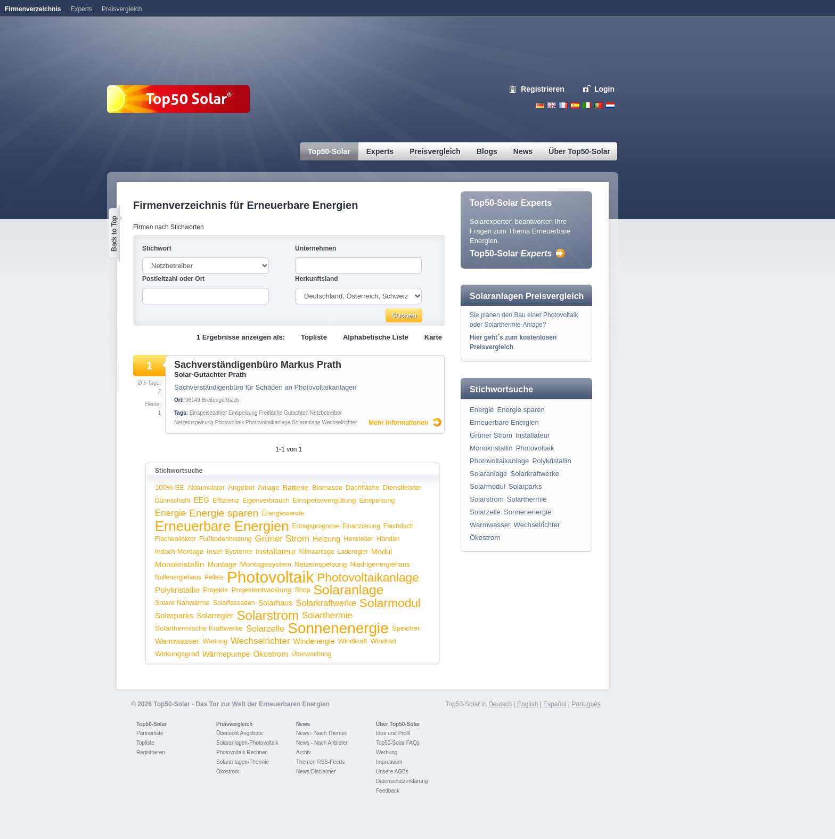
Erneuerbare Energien (222, 526)
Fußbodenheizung (225, 539)
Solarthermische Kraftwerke (199, 628)
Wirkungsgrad (177, 654)
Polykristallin (177, 589)
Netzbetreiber (326, 413)
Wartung (214, 641)
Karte (433, 337)
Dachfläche (363, 487)
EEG (201, 500)
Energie (170, 513)
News (303, 724)
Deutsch (540, 105)
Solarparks (174, 615)
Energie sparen (223, 513)
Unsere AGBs (392, 772)
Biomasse (327, 487)
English (551, 105)
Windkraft (352, 641)
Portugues (598, 105)
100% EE (169, 487)
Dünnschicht (173, 500)
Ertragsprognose (315, 526)
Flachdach (398, 526)
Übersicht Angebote (239, 733)
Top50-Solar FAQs (398, 743)
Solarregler (215, 615)
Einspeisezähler (208, 413)
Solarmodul (390, 603)
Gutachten (296, 413)
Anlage (268, 487)
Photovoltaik (229, 422)
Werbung (386, 752)
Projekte (215, 590)
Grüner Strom (282, 539)
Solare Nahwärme (182, 603)
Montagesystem (265, 564)
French (563, 105)
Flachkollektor (175, 539)
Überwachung (311, 654)
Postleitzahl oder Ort (173, 279)
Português (586, 704)
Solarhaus (275, 603)
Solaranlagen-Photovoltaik (247, 743)
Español (554, 704)
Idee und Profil (393, 733)
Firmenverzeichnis (33, 9)
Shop (302, 590)
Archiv (303, 752)
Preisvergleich (234, 724)
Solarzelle (265, 628)
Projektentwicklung (262, 590)
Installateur (276, 551)
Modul (381, 551)
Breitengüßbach (221, 400)
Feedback (387, 791)
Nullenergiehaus (178, 577)
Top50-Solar (511, 253)
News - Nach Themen (322, 733)
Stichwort (156, 248)
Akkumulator (206, 487)
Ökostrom (270, 653)
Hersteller (358, 539)
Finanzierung (361, 526)
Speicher (406, 628)
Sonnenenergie (338, 628)
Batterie (295, 487)
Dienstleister (402, 487)
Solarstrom (267, 615)
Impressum (389, 762)
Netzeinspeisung (194, 422)
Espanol (575, 105)
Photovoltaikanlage (268, 422)
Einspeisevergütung (324, 500)
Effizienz (226, 500)
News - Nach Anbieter (322, 743)
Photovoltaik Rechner (241, 752)
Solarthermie (327, 615)
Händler (387, 539)
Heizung (326, 539)
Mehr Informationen (398, 422)
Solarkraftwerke (326, 603)
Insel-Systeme (229, 551)
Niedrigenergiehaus (380, 564)
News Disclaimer (315, 772)
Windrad (383, 641)
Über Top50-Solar (398, 724)
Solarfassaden (234, 603)
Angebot (241, 487)
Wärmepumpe (226, 654)
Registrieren (542, 89)
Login (604, 89)
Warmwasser (177, 641)
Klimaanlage (316, 551)
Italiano (587, 105)
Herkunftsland (316, 279)
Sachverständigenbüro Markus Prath (257, 364)
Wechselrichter (339, 422)
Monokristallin (179, 564)
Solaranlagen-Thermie (242, 762)
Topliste (314, 337)
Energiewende (282, 513)
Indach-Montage (179, 551)
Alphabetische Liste (375, 337)
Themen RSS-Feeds (320, 762)
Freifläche (270, 413)
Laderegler (353, 551)
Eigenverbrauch (265, 500)
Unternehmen (315, 248)
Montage (221, 564)
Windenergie (314, 641)
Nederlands (610, 105)
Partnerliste (149, 733)
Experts (81, 9)
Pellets (214, 577)
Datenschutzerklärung (402, 781)
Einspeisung (242, 413)
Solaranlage (306, 422)
